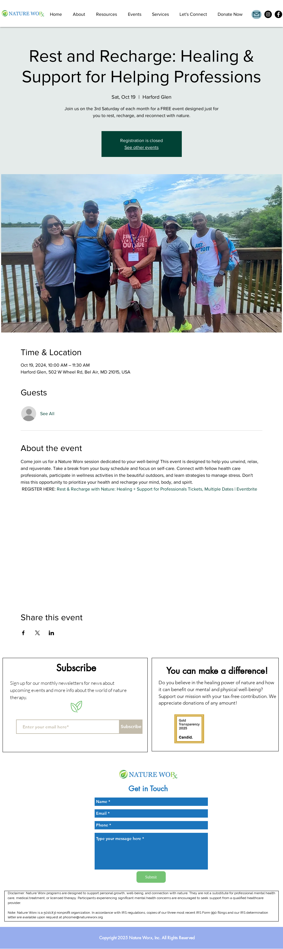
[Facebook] (278, 14)
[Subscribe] (131, 726)
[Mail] (256, 14)
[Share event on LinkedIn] (51, 633)
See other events (141, 147)
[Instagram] (268, 14)
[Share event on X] (37, 633)
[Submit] (151, 877)
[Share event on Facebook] (23, 633)
